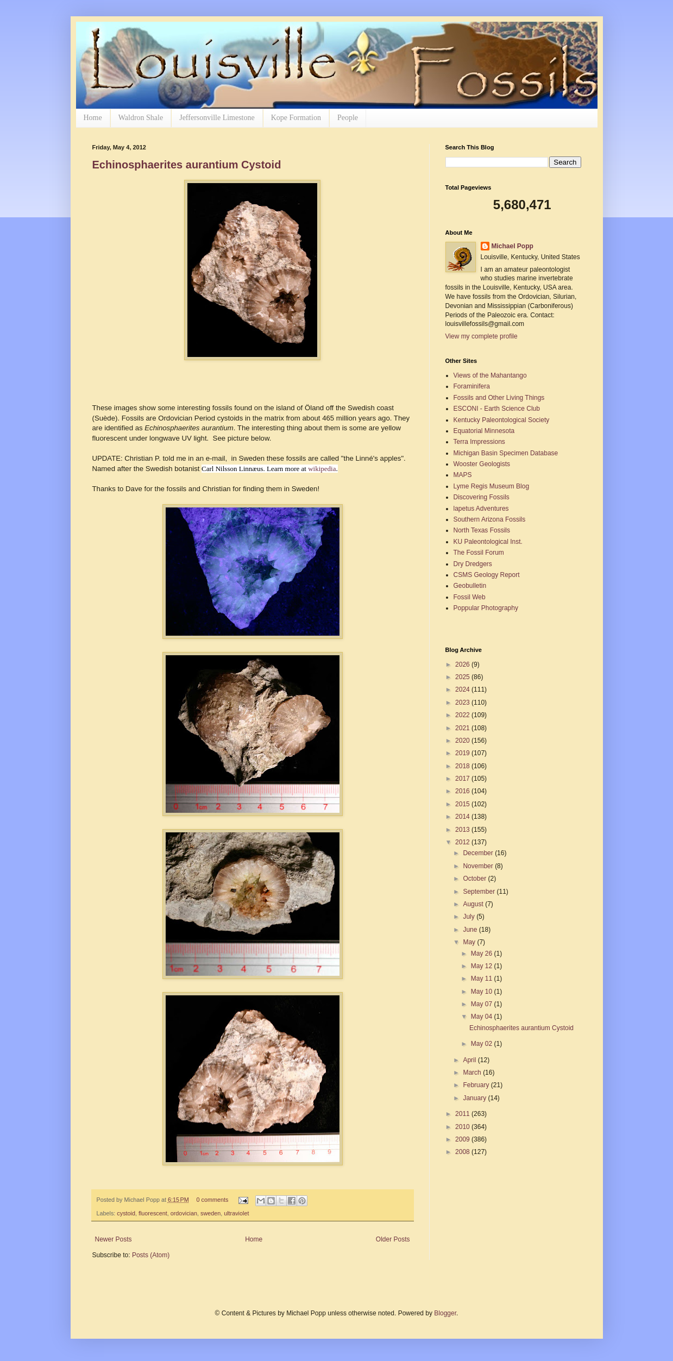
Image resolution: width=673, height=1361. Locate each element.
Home (93, 118)
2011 (463, 1114)
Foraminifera (472, 386)
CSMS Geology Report (487, 575)
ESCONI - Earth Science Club (497, 408)
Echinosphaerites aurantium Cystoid (186, 165)
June (471, 929)
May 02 (482, 1044)
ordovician (184, 1213)
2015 (463, 804)
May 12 (482, 966)
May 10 (482, 991)
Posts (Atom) (150, 1255)
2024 (463, 689)
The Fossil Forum (479, 552)
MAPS (463, 475)
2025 (463, 677)
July (469, 916)
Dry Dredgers (473, 564)
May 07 (482, 1004)
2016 (463, 791)
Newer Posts (113, 1239)
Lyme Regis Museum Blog (492, 486)
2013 (463, 829)
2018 (463, 766)
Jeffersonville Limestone (217, 118)
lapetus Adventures (481, 508)
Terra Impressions (479, 442)
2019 (463, 753)
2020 (463, 740)
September (479, 891)
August (474, 904)
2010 (463, 1127)
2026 (463, 664)
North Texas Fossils (482, 530)
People (347, 118)
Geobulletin (470, 585)
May (470, 942)
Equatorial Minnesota (484, 431)
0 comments (212, 1199)
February (476, 1085)
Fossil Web (470, 597)
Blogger (445, 1313)
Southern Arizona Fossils (490, 519)
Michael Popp (512, 246)
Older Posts (393, 1239)
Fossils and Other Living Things (499, 398)
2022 (463, 715)
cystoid (126, 1213)
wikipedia (322, 469)
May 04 (482, 1016)
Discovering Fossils (482, 497)
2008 (463, 1152)
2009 (463, 1139)
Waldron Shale (140, 118)
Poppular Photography (486, 608)
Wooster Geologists (482, 464)
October (475, 878)
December (479, 853)
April (470, 1060)
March (473, 1072)
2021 (463, 728)
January (475, 1098)
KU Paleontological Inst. (488, 541)
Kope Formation (296, 118)
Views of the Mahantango (490, 375)
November (479, 866)
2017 (463, 778)
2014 (463, 816)
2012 (463, 842)
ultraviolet (236, 1213)
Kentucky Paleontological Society (502, 420)
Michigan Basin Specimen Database (506, 453)
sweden (210, 1213)
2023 (463, 702)
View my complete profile (481, 336)
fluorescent (153, 1213)
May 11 (482, 978)
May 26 (482, 953)
